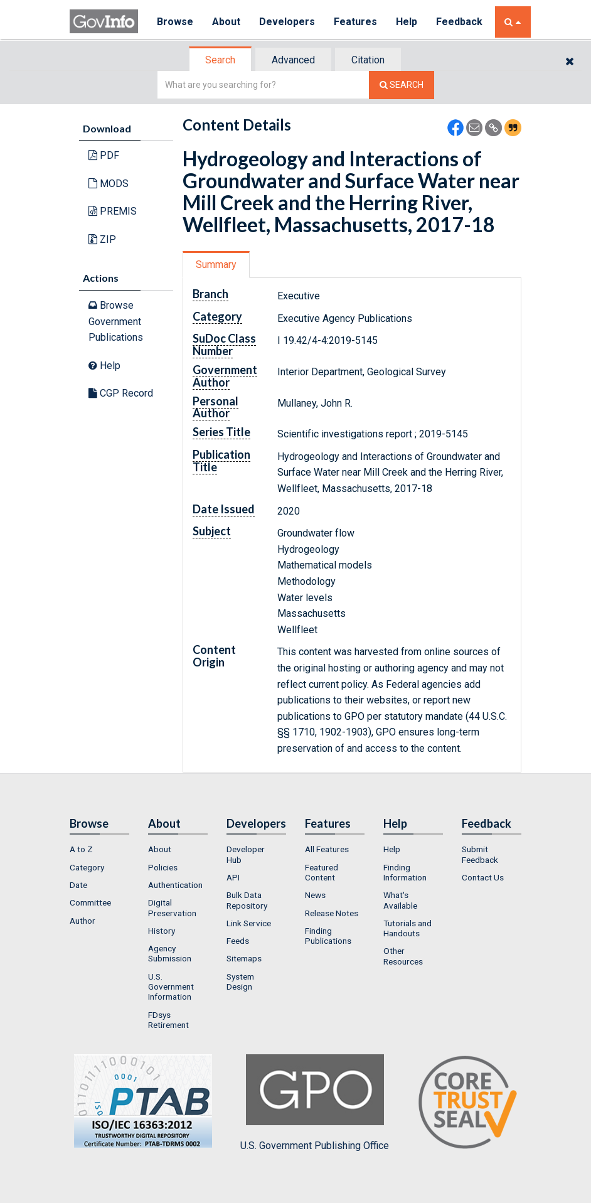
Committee (90, 902)
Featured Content (321, 872)
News (315, 895)
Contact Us (483, 877)
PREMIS (112, 211)
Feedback (459, 22)
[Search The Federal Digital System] (401, 85)
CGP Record (120, 393)
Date (78, 885)
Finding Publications (328, 936)
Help (406, 22)
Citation (368, 60)
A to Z (81, 849)
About (226, 22)
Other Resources (403, 956)
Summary (216, 264)
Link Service (248, 923)
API (233, 877)
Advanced (293, 60)
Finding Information (405, 872)
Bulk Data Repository (246, 900)
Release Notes (331, 913)
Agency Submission (169, 953)
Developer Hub (245, 854)
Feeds (237, 941)
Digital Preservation (172, 907)
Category (87, 867)
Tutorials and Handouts (407, 928)
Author (82, 921)
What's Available (400, 900)
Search (220, 60)
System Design (240, 981)
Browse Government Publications (115, 321)
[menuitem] (99, 849)
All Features (327, 849)
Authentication (175, 885)
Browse (175, 22)
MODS (108, 184)
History (161, 931)
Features (355, 22)
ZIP (102, 239)
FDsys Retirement (168, 1020)
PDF (103, 155)
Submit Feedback (480, 854)
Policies (163, 867)
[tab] (221, 59)
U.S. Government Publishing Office (314, 1102)
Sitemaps (244, 958)
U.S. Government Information (171, 986)
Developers (287, 22)
